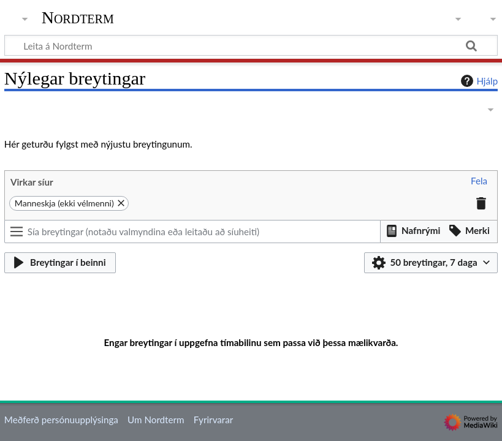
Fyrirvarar (214, 419)
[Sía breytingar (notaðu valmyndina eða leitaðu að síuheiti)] (192, 231)
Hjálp (478, 81)
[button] (479, 181)
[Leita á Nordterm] (251, 45)
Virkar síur (31, 181)
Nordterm (78, 17)
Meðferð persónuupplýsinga (61, 419)
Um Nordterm (155, 419)
